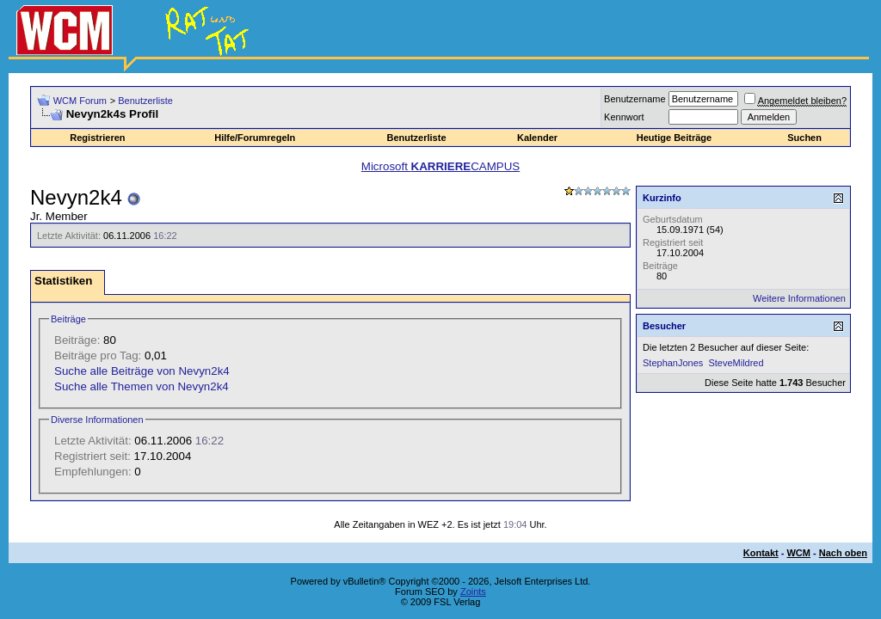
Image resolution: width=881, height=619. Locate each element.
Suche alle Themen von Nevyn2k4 (141, 386)
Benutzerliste (145, 100)
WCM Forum (80, 100)
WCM (798, 553)
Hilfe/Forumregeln (254, 137)
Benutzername (635, 99)
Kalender (537, 137)
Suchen (804, 137)
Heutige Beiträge (674, 137)
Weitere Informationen (799, 298)
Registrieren (97, 137)
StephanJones (673, 363)
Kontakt (761, 553)
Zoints (473, 591)
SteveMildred (735, 363)
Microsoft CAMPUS (440, 166)
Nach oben (843, 553)
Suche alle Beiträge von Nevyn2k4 (142, 371)
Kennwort (624, 117)
